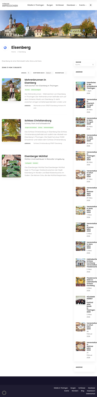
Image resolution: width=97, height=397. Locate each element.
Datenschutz (90, 394)
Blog (82, 391)
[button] (4, 393)
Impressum (91, 391)
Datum (48, 73)
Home (13, 52)
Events (66, 391)
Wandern (75, 391)
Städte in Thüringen (61, 388)
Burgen (73, 388)
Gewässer (91, 388)
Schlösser (81, 388)
